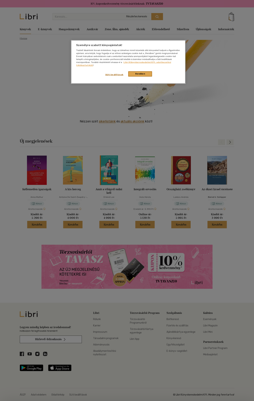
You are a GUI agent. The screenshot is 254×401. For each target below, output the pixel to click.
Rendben (140, 74)
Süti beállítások (114, 74)
